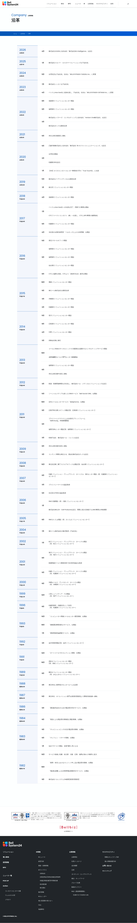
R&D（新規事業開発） (79, 891)
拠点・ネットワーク (78, 878)
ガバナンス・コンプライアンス (82, 874)
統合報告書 (43, 884)
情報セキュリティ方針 (112, 857)
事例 (63, 4)
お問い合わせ (107, 866)
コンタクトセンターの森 (13, 891)
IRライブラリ (42, 870)
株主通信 (42, 888)
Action (5, 886)
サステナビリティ (102, 4)
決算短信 (42, 873)
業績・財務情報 (43, 866)
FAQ (39, 905)
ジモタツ (8, 899)
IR (85, 4)
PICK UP (6, 880)
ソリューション (53, 4)
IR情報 (38, 852)
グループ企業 (76, 883)
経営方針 (41, 861)
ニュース (79, 4)
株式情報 (41, 892)
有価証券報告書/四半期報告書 (49, 881)
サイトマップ (107, 871)
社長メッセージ (77, 861)
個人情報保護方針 (110, 861)
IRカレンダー (42, 896)
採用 (112, 4)
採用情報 (6, 862)
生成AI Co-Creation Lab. (81, 895)
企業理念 (74, 857)
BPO (70, 4)
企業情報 (91, 4)
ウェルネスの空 (10, 895)
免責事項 (41, 909)
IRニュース (41, 857)
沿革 (73, 870)
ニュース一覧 (7, 875)
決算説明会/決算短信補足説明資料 (50, 877)
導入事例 (6, 857)
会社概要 (74, 866)
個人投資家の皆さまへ (45, 901)
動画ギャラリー (77, 887)
